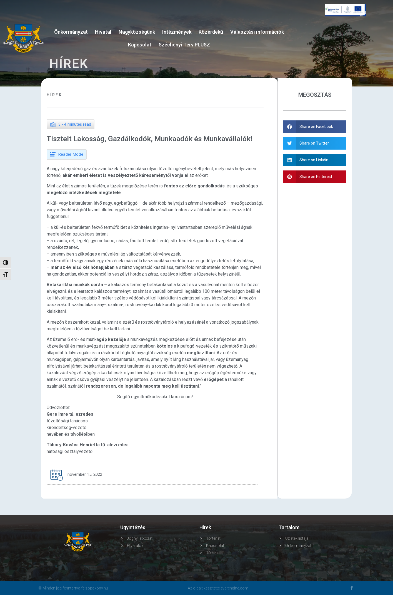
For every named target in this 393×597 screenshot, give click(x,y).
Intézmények (176, 32)
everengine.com (234, 590)
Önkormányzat (71, 32)
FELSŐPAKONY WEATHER (345, 44)
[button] (315, 126)
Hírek (54, 95)
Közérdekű (211, 32)
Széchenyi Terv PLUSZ (184, 45)
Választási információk (257, 32)
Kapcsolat (139, 45)
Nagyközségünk (137, 32)
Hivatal (103, 32)
